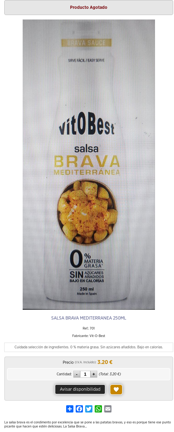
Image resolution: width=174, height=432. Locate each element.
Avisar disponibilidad (80, 389)
